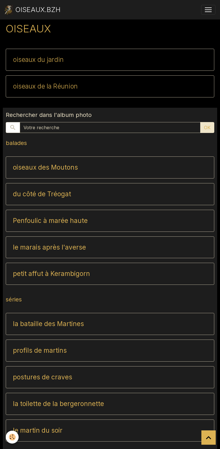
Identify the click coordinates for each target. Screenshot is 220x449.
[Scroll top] (208, 437)
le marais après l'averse (49, 247)
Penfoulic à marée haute (50, 220)
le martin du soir (37, 430)
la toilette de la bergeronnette (58, 403)
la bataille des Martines (48, 324)
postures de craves (42, 377)
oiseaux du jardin (38, 59)
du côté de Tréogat (42, 194)
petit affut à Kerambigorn (51, 273)
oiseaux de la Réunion (45, 86)
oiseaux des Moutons (45, 167)
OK (207, 127)
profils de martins (40, 350)
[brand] (32, 10)
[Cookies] (12, 437)
